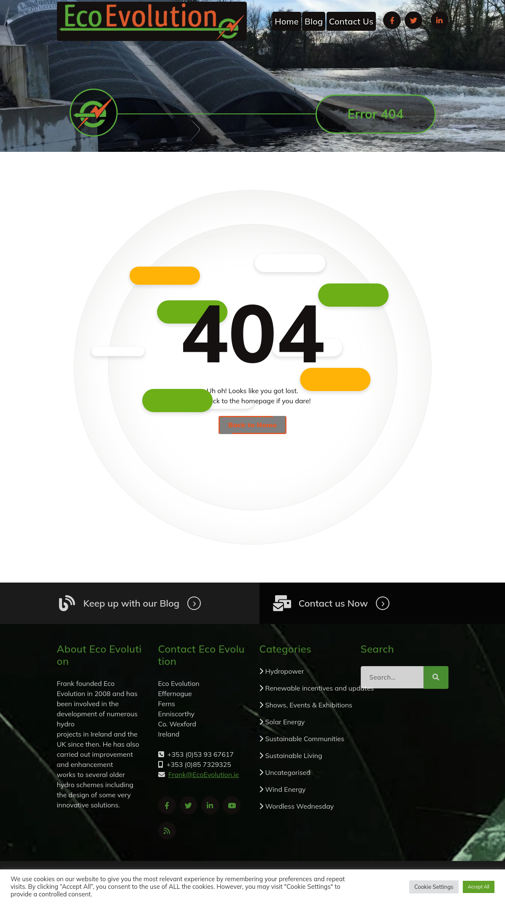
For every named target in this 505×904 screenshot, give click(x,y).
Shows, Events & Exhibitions (309, 705)
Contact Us (351, 21)
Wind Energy (285, 789)
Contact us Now (333, 603)
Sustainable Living (293, 755)
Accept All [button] (478, 887)
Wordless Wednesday (299, 806)
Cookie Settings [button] (434, 886)
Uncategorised (288, 772)
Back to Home (252, 425)
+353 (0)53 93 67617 (376, 63)
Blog (314, 21)
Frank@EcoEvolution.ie (198, 63)
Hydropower (284, 671)
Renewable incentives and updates (319, 688)
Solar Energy (285, 722)
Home (287, 21)
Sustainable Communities (304, 738)
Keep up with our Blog (132, 603)
